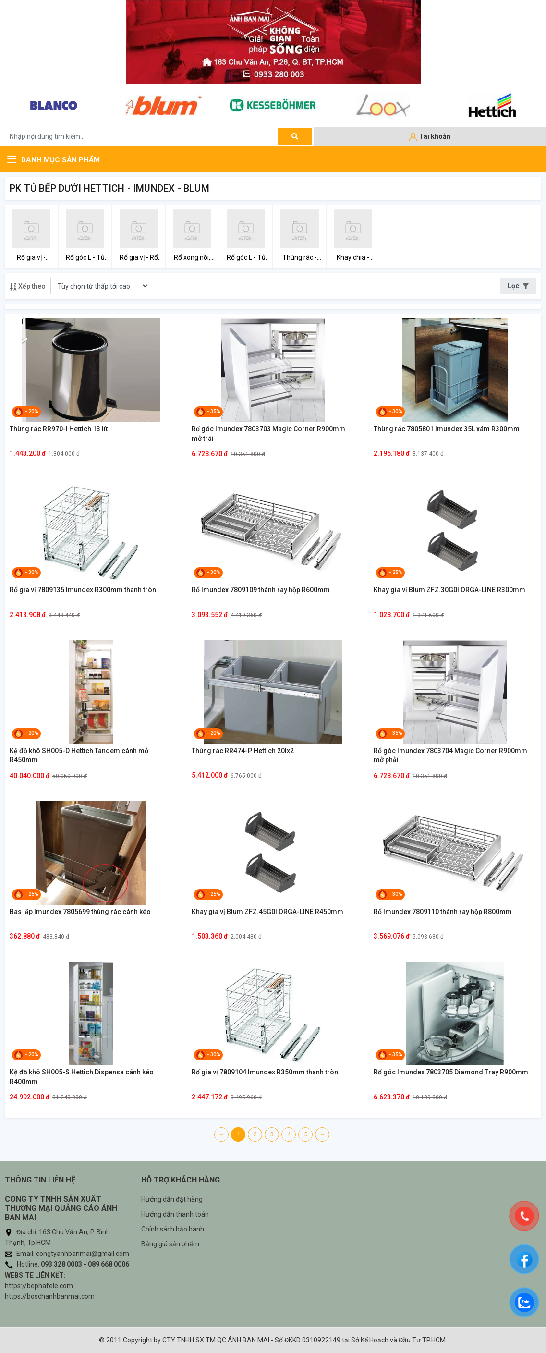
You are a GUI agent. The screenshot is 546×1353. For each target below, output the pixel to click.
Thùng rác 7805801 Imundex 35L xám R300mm (447, 429)
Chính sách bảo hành (172, 1229)
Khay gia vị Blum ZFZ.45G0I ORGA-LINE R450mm (267, 911)
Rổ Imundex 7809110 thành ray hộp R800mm (443, 911)
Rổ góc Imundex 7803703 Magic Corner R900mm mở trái (268, 433)
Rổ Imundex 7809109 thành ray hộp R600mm (261, 590)
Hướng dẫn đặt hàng (172, 1199)
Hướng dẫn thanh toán (175, 1214)
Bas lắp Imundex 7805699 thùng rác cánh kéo (80, 911)
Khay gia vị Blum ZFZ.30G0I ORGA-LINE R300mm (449, 590)
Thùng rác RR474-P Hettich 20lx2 (243, 751)
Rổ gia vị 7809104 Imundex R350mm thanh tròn (265, 1072)
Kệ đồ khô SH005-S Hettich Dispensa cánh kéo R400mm (82, 1076)
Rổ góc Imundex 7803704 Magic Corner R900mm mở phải (450, 755)
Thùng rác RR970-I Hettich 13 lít (59, 429)
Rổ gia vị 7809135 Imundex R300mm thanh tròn (83, 590)
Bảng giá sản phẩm (170, 1244)
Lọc (518, 286)
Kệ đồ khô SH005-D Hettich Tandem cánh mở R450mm (79, 755)
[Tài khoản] (429, 137)
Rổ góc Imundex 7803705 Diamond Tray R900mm (451, 1072)
